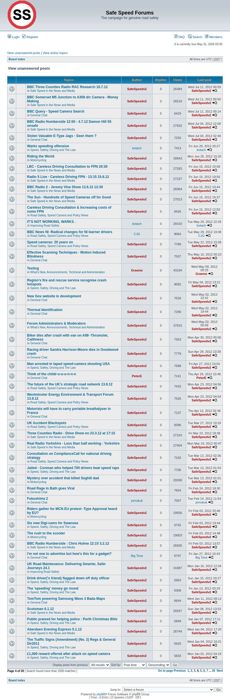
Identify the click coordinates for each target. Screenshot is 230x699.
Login (14, 37)
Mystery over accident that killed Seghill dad (63, 478)
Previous (180, 670)
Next (220, 670)
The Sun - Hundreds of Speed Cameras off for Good (69, 197)
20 (213, 670)
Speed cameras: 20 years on (50, 242)
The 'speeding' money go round (52, 588)
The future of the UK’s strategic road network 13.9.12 (69, 384)
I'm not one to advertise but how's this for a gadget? (69, 554)
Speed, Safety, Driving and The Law (53, 150)
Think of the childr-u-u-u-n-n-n (51, 374)
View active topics (55, 53)
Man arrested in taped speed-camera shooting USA (68, 364)
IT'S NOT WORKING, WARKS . (51, 222)
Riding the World (40, 156)
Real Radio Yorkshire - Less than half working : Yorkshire (73, 443)
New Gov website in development (54, 296)
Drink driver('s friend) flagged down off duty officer (68, 578)
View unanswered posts (23, 53)
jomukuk (137, 500)
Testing (33, 268)
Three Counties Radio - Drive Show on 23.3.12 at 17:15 (71, 433)
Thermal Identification (45, 310)
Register (30, 37)
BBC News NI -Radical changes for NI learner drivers (69, 232)
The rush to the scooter (46, 533)
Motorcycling (38, 160)
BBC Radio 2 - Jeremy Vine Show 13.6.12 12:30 (65, 187)
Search (195, 37)
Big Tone (137, 555)
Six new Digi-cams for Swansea (52, 523)
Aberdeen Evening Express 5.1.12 (54, 629)
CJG (137, 234)
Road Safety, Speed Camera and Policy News (59, 215)
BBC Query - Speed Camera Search (55, 111)
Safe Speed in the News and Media (52, 90)
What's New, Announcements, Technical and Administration (67, 272)
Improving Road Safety (44, 225)
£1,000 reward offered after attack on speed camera (68, 654)
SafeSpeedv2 (137, 89)
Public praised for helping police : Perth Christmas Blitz (72, 619)
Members (213, 37)
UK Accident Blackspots (46, 423)
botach (136, 148)
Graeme (137, 270)
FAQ (179, 37)
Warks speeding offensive (48, 146)
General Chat (38, 115)
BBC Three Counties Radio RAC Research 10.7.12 (67, 87)
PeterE (137, 376)
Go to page (165, 670)
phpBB (100, 694)
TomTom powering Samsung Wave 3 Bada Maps (66, 599)
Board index (17, 59)
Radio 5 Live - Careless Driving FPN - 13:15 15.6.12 (68, 177)
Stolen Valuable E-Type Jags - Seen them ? (61, 136)
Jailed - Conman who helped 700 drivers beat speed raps (73, 468)
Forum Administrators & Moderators (56, 323)
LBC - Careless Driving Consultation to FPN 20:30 (67, 167)
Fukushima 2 (37, 499)
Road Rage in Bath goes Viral (51, 488)
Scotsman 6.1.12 (40, 609)
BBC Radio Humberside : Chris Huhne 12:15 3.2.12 (68, 543)
